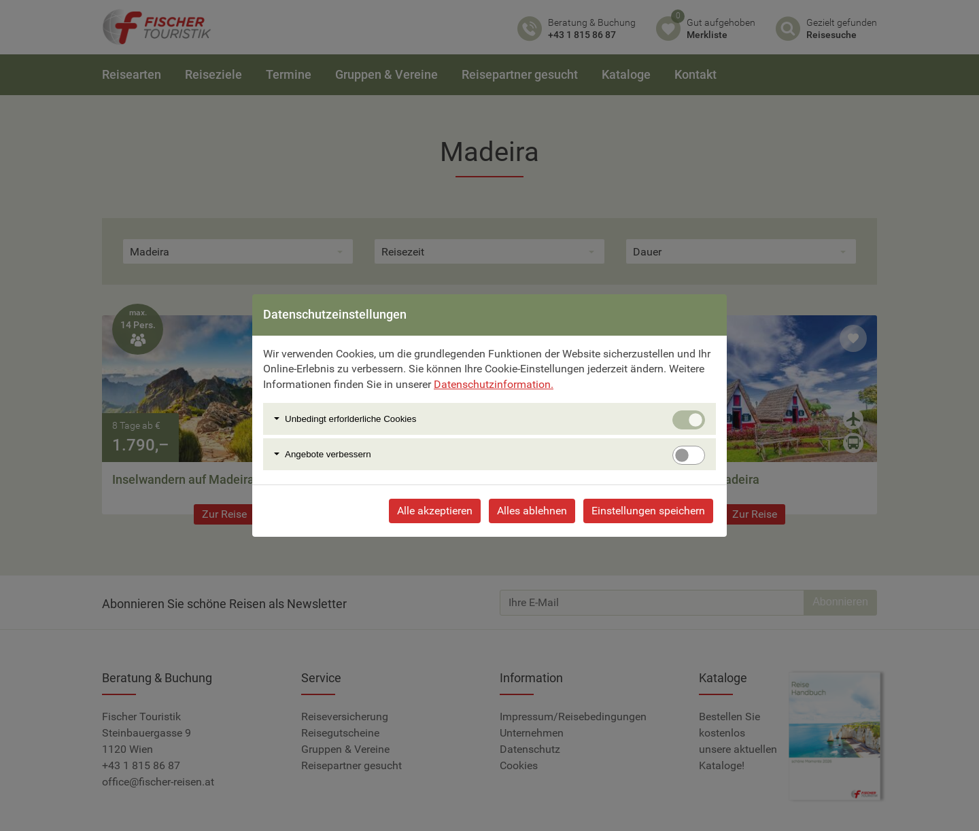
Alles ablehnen (532, 510)
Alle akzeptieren (435, 510)
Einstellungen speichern (648, 510)
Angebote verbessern (328, 454)
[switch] (688, 455)
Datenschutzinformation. (493, 384)
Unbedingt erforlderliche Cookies (350, 419)
